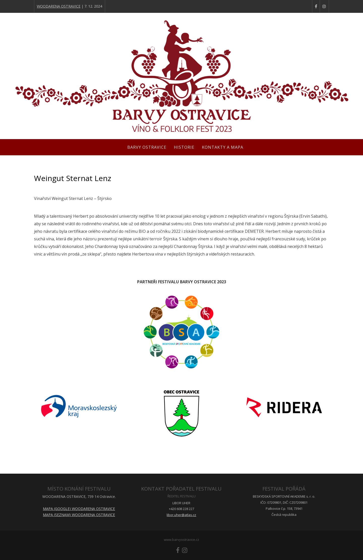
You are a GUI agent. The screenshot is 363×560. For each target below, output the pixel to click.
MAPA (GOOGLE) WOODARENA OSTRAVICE (79, 508)
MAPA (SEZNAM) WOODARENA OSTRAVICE (79, 514)
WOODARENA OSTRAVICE (58, 6)
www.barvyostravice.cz (181, 539)
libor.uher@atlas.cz (181, 515)
